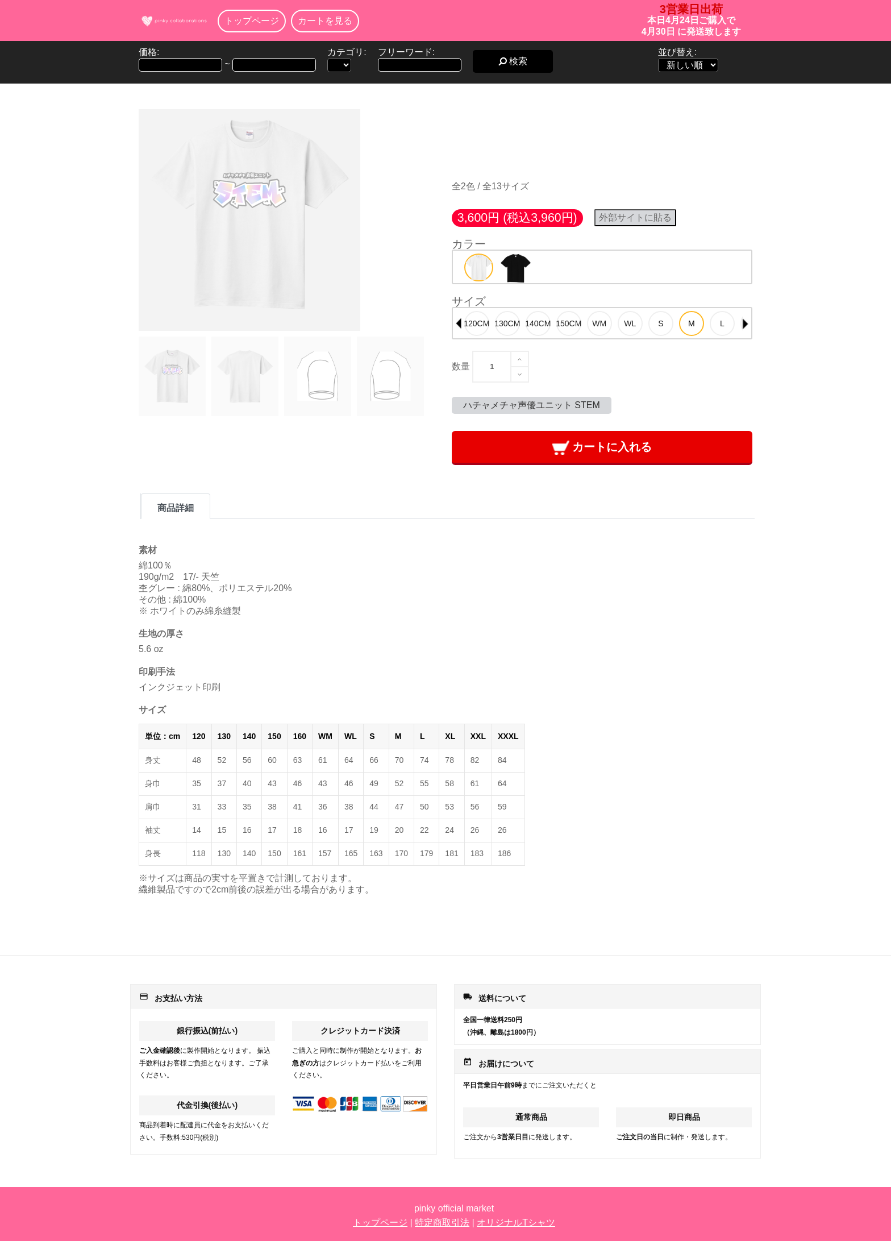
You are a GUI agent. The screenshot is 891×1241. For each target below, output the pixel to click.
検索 (512, 61)
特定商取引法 (442, 1222)
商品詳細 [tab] (175, 508)
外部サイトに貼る (635, 217)
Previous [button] (458, 323)
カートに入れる (602, 448)
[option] (478, 267)
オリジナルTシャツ (516, 1222)
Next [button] (745, 323)
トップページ (251, 21)
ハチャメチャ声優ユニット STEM (531, 405)
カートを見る (325, 21)
